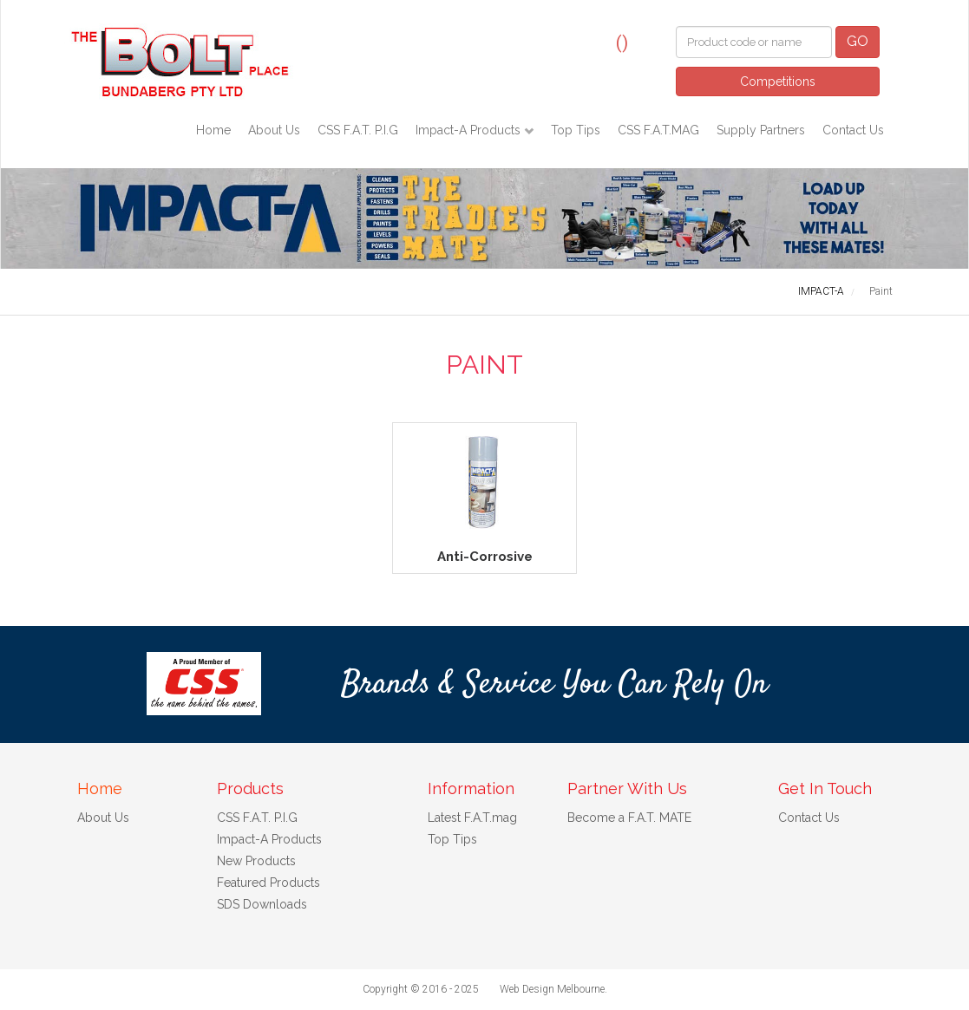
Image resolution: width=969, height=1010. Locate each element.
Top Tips (575, 130)
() (622, 42)
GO (857, 41)
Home (213, 130)
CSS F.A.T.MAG (658, 130)
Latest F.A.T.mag (472, 817)
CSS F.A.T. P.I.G (358, 130)
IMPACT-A (821, 291)
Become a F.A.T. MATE (629, 817)
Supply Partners (761, 130)
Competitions (777, 81)
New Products (256, 861)
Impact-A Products (470, 130)
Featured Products (268, 882)
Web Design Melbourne (552, 989)
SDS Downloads (262, 904)
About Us (274, 130)
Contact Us (853, 130)
